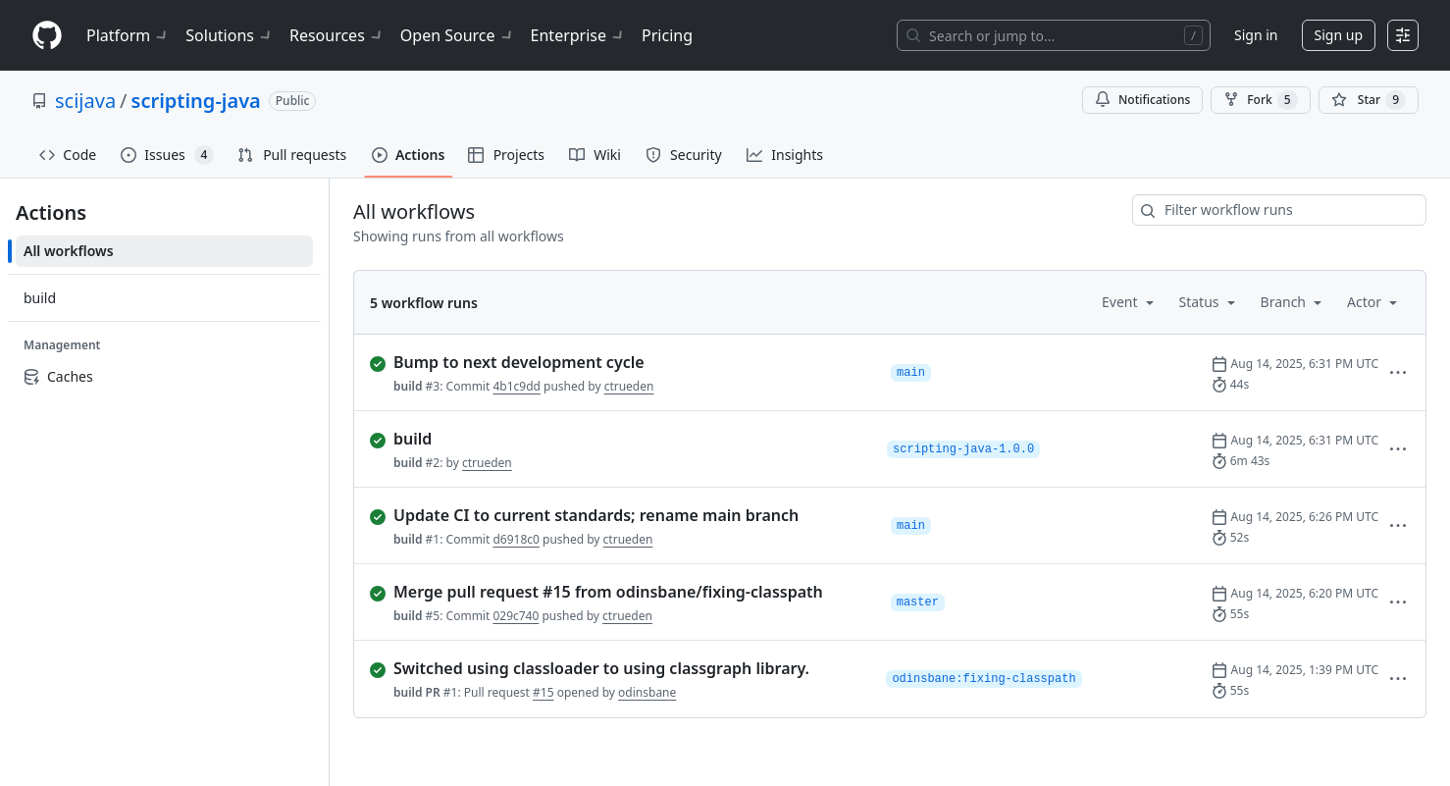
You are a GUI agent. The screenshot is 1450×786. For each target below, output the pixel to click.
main (911, 373)
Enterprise (578, 35)
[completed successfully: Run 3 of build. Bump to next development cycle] (622, 362)
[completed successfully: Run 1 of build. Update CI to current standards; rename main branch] (622, 515)
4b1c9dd (516, 386)
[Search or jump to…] (1054, 35)
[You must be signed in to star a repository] (1369, 100)
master (918, 602)
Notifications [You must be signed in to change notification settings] (1142, 99)
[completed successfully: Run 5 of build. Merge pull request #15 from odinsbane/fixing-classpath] (622, 591)
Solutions (229, 35)
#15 (543, 692)
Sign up (1339, 35)
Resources (337, 35)
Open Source (457, 35)
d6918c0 (515, 539)
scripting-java (196, 100)
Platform (128, 35)
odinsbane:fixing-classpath (983, 679)
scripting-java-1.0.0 (963, 449)
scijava (85, 100)
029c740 (515, 615)
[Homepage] (47, 36)
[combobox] (1279, 210)
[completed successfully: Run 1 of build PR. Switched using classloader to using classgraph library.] (620, 668)
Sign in (1255, 35)
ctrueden (629, 386)
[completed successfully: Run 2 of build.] (620, 438)
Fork (1260, 100)
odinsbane (647, 692)
